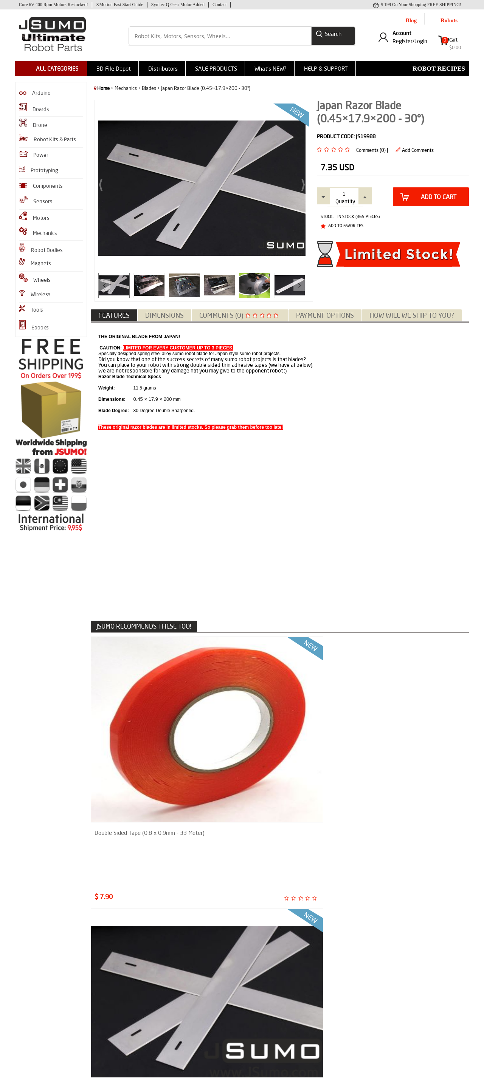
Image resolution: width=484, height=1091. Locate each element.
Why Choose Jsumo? (190, 986)
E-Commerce (262, 1081)
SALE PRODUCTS (216, 67)
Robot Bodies (41, 247)
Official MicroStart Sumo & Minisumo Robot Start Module (232, 845)
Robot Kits (29, 975)
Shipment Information (192, 998)
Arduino (35, 92)
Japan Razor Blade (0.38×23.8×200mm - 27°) (313, 720)
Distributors (163, 67)
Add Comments (418, 148)
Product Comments (189, 964)
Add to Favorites (345, 223)
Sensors (36, 199)
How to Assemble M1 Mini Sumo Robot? (127, 977)
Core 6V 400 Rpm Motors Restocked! (53, 4)
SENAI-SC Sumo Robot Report (125, 1026)
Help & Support (185, 1020)
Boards (34, 107)
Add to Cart (428, 194)
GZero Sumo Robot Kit (41, 1020)
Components (41, 185)
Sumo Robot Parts (188, 975)
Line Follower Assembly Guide (125, 1014)
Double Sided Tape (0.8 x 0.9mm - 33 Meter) (133, 720)
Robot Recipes (439, 67)
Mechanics (38, 231)
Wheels (35, 278)
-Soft (241, 1081)
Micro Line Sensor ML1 (121, 841)
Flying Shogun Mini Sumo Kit (48, 1032)
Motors (34, 216)
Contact (219, 4)
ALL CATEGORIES (57, 67)
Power (33, 154)
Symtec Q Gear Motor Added (178, 4)
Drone (33, 123)
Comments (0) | (372, 148)
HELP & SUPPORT (326, 67)
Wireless (35, 293)
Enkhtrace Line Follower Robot (126, 964)
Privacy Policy (183, 1009)
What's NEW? (270, 67)
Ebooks (34, 324)
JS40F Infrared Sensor (41, 964)
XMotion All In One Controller (49, 1009)
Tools (31, 308)
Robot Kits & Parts (47, 137)
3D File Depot (113, 67)
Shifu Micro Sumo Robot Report (127, 992)
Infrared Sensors (36, 986)
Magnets (35, 261)
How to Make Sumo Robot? (122, 1003)
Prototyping (38, 169)
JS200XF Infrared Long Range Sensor (320, 845)
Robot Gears (31, 998)
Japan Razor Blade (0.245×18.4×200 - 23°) (216, 720)
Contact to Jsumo (187, 1043)
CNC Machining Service (193, 1032)
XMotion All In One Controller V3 (419, 841)
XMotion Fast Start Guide (119, 4)
